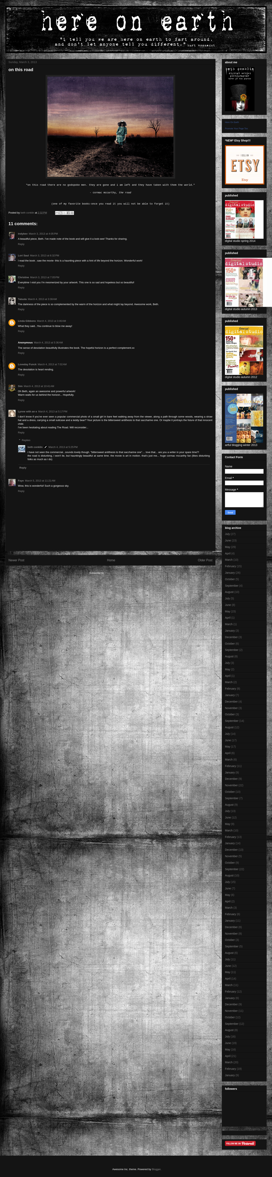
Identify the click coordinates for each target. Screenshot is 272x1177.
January (230, 572)
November (231, 708)
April (227, 553)
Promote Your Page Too (236, 128)
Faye (21, 480)
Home (111, 560)
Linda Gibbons (27, 320)
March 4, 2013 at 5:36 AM (48, 342)
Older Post (205, 560)
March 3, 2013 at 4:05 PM (43, 233)
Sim (20, 386)
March (229, 559)
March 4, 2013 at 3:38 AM (42, 299)
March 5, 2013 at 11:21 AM (40, 480)
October (230, 579)
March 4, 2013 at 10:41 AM (39, 386)
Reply (21, 244)
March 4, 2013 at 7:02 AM (52, 364)
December (231, 637)
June (228, 540)
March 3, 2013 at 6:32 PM (44, 255)
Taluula (22, 299)
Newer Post (16, 560)
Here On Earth (232, 122)
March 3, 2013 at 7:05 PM (44, 277)
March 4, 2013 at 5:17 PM (52, 411)
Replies (26, 440)
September (231, 585)
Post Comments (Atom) (118, 573)
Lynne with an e (27, 411)
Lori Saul (23, 255)
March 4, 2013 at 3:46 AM (51, 320)
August (229, 592)
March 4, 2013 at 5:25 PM (63, 447)
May (227, 547)
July (227, 534)
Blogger (156, 1169)
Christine (23, 277)
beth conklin (35, 447)
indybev (23, 233)
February (230, 566)
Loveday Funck (27, 364)
